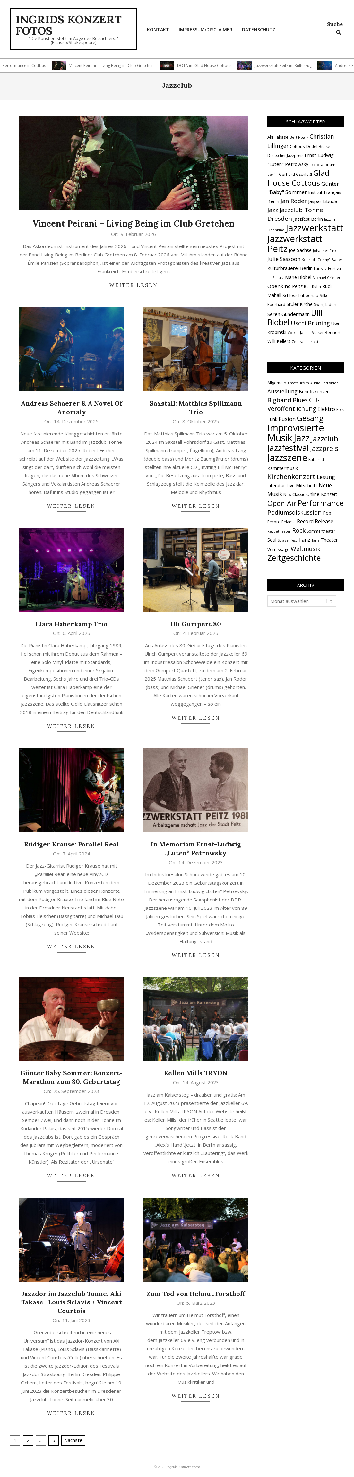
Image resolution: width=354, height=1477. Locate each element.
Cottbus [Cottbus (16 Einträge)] (297, 146)
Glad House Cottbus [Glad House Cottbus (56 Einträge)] (298, 178)
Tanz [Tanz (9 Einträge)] (304, 539)
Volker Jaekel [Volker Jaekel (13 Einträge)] (299, 332)
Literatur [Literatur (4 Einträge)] (276, 485)
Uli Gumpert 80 (195, 624)
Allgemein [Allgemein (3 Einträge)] (276, 383)
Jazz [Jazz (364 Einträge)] (302, 437)
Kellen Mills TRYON (196, 1073)
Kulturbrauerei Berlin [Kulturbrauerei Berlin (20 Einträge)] (290, 268)
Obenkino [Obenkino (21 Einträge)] (279, 286)
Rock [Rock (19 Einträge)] (299, 530)
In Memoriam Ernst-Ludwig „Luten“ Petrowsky (196, 848)
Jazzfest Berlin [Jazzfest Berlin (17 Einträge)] (308, 219)
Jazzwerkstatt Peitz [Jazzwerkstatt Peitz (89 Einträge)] (295, 243)
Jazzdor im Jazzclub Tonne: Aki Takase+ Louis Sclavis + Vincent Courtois (71, 1302)
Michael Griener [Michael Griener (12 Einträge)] (327, 277)
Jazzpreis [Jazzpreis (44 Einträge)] (324, 448)
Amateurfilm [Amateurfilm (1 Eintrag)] (298, 383)
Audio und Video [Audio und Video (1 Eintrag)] (324, 383)
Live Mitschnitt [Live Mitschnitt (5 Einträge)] (301, 485)
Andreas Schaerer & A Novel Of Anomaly (71, 407)
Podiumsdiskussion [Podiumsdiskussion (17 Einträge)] (294, 512)
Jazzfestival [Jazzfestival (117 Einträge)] (288, 447)
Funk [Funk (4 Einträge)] (272, 419)
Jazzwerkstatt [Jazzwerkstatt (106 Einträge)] (314, 227)
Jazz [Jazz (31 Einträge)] (272, 210)
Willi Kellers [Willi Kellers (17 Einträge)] (278, 341)
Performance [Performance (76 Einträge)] (321, 503)
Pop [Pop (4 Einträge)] (327, 513)
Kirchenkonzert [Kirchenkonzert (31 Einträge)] (291, 476)
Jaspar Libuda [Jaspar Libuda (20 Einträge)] (322, 201)
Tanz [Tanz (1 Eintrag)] (315, 540)
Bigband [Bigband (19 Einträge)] (279, 400)
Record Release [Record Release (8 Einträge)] (315, 521)
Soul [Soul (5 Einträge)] (271, 539)
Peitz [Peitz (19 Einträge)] (297, 286)
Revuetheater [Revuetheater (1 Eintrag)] (279, 531)
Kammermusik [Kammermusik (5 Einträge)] (282, 468)
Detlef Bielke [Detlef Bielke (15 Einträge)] (318, 146)
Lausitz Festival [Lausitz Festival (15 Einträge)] (328, 268)
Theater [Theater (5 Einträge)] (329, 539)
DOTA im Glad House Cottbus (220, 65)
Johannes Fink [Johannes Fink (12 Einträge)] (324, 250)
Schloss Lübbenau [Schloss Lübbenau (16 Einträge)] (300, 295)
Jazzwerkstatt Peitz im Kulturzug (299, 65)
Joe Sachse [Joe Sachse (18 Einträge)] (300, 250)
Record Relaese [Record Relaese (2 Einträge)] (281, 521)
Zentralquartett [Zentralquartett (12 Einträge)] (305, 341)
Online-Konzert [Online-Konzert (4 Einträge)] (321, 494)
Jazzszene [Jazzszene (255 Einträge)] (287, 457)
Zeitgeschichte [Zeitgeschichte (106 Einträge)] (294, 557)
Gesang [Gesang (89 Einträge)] (310, 418)
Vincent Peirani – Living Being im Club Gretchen (127, 65)
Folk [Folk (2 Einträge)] (340, 409)
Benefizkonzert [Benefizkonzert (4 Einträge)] (314, 392)
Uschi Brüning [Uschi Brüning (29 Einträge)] (310, 323)
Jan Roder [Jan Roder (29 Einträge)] (294, 201)
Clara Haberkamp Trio (71, 624)
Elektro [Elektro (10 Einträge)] (326, 409)
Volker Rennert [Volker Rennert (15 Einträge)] (326, 332)
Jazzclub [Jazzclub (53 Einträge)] (324, 438)
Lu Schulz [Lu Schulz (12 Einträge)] (275, 277)
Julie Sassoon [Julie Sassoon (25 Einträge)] (283, 259)
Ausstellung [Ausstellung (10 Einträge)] (282, 391)
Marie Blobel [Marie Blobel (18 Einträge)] (298, 277)
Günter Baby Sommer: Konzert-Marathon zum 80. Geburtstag (71, 1077)
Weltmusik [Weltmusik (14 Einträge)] (305, 548)
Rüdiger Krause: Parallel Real (71, 844)
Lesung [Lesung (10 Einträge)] (326, 476)
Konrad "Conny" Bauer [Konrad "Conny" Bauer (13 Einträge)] (322, 259)
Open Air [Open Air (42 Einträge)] (281, 503)
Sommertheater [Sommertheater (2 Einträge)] (321, 531)
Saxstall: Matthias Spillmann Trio (196, 407)
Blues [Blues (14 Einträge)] (300, 400)
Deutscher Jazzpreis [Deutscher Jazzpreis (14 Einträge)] (285, 155)
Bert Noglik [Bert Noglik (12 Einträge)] (299, 137)
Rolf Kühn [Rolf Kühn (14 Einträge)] (312, 286)
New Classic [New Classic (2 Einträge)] (294, 494)
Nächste (73, 1440)
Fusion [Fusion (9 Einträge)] (287, 419)
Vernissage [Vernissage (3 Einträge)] (278, 549)
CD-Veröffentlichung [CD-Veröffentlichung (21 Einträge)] (293, 404)
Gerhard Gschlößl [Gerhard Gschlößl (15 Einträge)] (295, 174)
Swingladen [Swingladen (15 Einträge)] (325, 304)
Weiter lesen (133, 285)
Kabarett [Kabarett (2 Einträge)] (316, 459)
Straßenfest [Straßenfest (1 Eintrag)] (287, 540)
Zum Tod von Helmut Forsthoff (196, 1294)
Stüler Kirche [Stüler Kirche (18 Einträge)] (300, 304)
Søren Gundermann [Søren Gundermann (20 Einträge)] (288, 314)
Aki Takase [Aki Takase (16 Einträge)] (278, 137)
